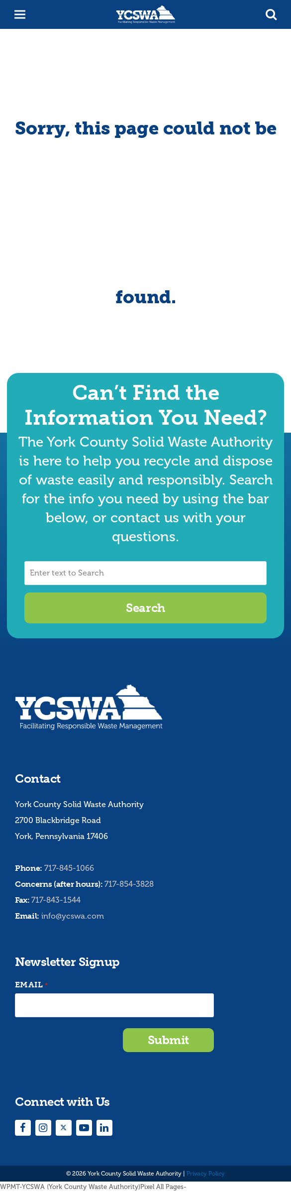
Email (31, 985)
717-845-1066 (69, 868)
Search (145, 607)
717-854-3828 (129, 884)
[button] (271, 14)
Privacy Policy (206, 1173)
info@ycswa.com (72, 916)
